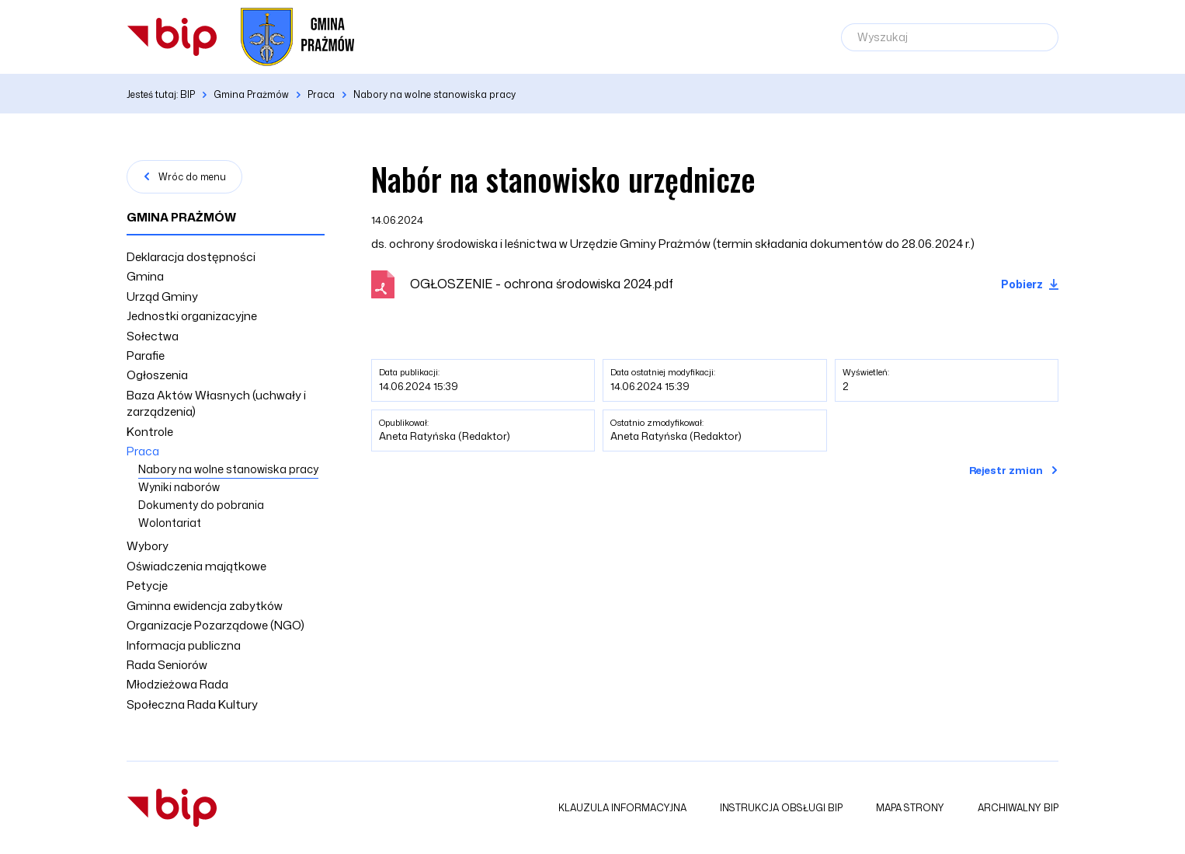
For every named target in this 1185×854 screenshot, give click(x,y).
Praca (143, 451)
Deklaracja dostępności (191, 257)
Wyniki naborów (179, 486)
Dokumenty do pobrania (201, 504)
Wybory (148, 546)
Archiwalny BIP (1018, 807)
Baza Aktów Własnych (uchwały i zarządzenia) (216, 403)
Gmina (145, 276)
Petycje (147, 585)
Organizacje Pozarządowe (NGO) (215, 625)
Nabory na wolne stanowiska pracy (228, 469)
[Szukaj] (1039, 37)
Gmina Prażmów (181, 217)
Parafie (146, 355)
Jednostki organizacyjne (192, 316)
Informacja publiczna (184, 645)
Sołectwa (153, 336)
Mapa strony (910, 807)
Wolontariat (169, 522)
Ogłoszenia (157, 375)
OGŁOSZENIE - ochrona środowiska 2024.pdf (541, 283)
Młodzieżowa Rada (177, 684)
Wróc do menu (192, 176)
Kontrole (150, 432)
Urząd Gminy (162, 296)
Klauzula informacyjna (622, 807)
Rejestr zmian (1006, 470)
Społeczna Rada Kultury (192, 704)
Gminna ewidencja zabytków (205, 606)
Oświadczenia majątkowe (196, 566)
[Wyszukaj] (949, 37)
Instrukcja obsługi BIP (781, 807)
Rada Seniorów (167, 665)
